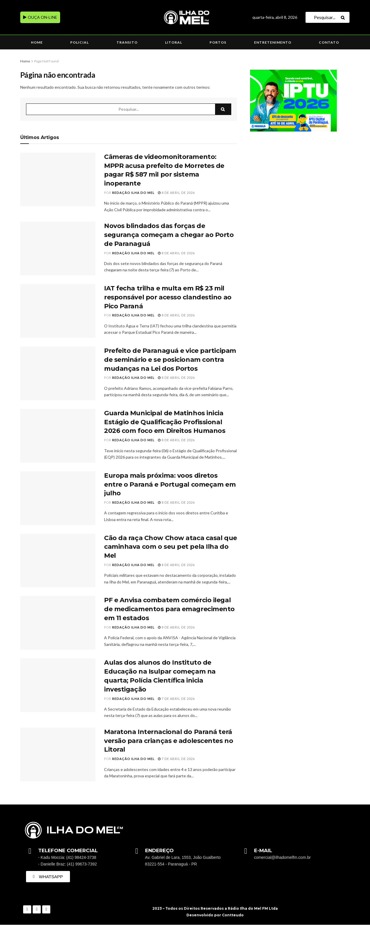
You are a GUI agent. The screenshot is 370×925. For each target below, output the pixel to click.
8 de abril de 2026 (176, 192)
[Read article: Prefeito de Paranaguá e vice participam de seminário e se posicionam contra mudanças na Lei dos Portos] (57, 373)
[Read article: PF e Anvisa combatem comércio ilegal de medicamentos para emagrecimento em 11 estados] (57, 623)
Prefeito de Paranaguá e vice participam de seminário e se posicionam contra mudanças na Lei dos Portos (170, 359)
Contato (329, 42)
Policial (79, 42)
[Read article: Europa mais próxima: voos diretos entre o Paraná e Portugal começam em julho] (57, 498)
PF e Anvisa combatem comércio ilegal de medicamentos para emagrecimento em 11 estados (169, 609)
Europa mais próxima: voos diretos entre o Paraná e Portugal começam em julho (170, 484)
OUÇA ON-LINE (40, 17)
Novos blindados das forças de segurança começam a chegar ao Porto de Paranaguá (169, 235)
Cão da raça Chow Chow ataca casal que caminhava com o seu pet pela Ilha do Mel (170, 547)
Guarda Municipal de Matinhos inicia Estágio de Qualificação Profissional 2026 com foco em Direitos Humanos (164, 422)
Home (37, 42)
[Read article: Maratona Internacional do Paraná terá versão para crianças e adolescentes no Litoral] (57, 754)
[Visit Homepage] (185, 17)
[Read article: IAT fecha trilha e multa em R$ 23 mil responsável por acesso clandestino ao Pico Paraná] (57, 311)
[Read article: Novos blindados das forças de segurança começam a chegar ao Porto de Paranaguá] (57, 248)
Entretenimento (272, 42)
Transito (127, 42)
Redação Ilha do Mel (133, 192)
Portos (218, 42)
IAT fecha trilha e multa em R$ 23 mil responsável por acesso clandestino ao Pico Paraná (168, 297)
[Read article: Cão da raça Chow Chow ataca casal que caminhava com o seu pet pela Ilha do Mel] (57, 560)
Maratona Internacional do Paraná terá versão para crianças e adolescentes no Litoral (168, 741)
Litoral (173, 42)
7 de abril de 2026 (176, 698)
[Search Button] (344, 17)
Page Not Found (46, 61)
